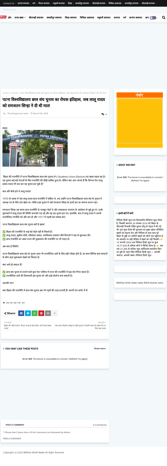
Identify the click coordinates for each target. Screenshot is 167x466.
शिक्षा (70, 3)
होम (9, 17)
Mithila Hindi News (33, 452)
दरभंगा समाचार (24, 3)
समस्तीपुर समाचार (82, 3)
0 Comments (100, 424)
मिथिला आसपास (115, 3)
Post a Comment (12, 438)
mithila (14, 92)
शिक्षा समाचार (71, 17)
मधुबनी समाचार (59, 3)
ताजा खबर (19, 17)
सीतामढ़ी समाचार (36, 17)
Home (5, 92)
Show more (100, 348)
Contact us (9, 3)
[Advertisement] (83, 48)
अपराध (117, 17)
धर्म (34, 3)
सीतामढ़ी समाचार (99, 3)
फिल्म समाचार (44, 3)
